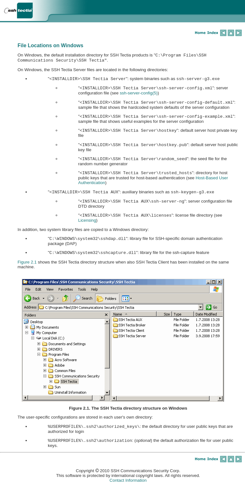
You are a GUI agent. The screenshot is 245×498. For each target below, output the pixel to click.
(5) (139, 95)
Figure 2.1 (27, 271)
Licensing (87, 228)
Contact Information (127, 491)
